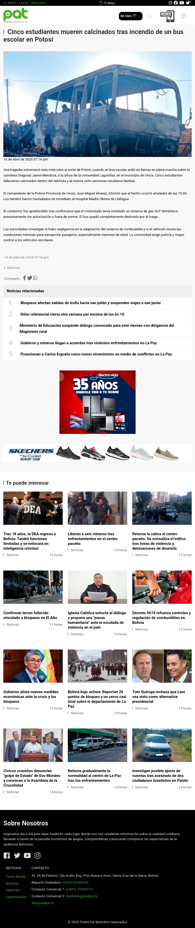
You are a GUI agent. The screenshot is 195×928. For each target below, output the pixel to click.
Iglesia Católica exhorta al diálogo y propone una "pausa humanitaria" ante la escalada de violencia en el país (97, 620)
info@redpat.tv (42, 903)
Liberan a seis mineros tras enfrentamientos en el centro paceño (93, 539)
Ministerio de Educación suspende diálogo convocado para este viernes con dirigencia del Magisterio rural (97, 328)
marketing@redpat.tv (82, 896)
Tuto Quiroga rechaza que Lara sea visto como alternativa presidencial (158, 697)
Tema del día (15, 876)
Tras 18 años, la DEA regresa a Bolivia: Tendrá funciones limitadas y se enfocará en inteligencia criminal (29, 541)
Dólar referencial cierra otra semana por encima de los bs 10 (72, 314)
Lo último (9, 3)
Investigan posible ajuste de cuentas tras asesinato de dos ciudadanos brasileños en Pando (160, 776)
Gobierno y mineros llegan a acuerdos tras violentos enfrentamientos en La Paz (89, 343)
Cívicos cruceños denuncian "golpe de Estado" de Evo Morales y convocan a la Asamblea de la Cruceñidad (31, 778)
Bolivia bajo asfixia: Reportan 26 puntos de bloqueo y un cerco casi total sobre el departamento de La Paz (97, 699)
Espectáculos (16, 897)
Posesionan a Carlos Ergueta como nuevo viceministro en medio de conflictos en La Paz (96, 354)
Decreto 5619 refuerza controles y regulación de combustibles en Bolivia (161, 618)
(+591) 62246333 (75, 882)
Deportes (13, 890)
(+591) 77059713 (79, 889)
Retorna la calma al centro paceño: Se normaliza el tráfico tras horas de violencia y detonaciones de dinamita (159, 541)
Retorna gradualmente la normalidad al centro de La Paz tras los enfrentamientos (94, 776)
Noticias (13, 268)
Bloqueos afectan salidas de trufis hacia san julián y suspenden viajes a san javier (91, 303)
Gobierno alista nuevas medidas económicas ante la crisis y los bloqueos (30, 697)
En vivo (129, 16)
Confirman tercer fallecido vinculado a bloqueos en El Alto (30, 615)
